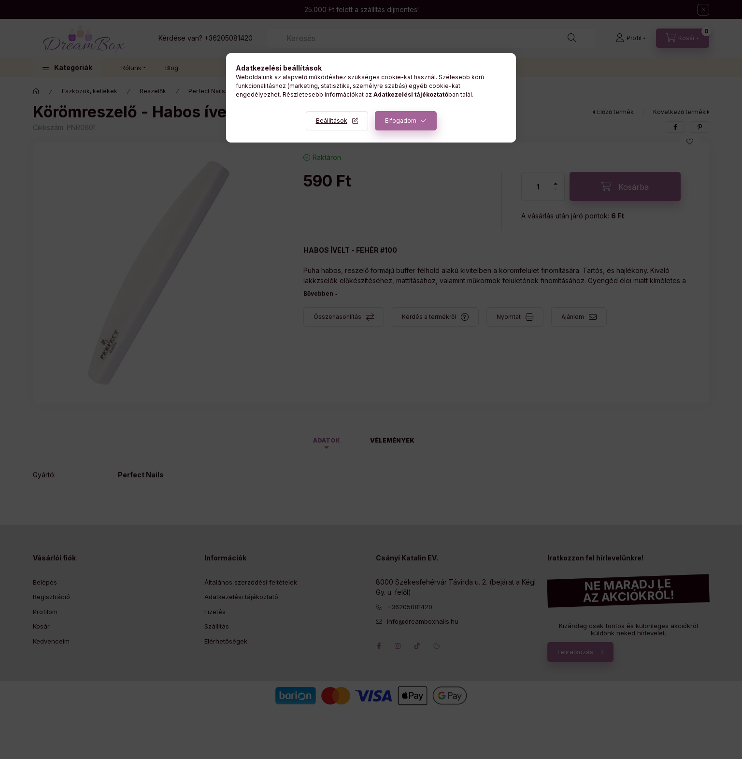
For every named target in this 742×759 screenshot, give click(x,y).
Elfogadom (400, 120)
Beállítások (331, 120)
